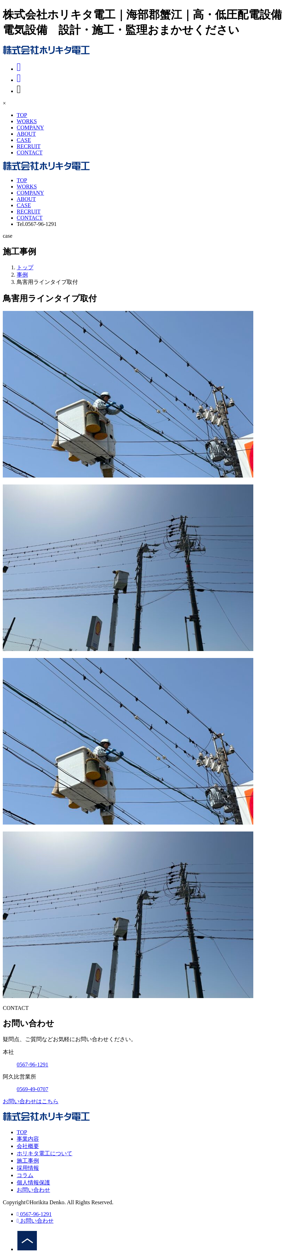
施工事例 (28, 1161)
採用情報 (28, 1168)
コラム (25, 1175)
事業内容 (28, 1139)
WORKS (27, 121)
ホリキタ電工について (44, 1153)
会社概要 (28, 1146)
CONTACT (29, 152)
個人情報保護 (33, 1182)
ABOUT (26, 134)
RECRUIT (28, 146)
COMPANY (30, 127)
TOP (22, 115)
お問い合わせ (33, 1190)
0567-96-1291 (34, 1214)
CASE (24, 140)
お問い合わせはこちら (30, 1101)
